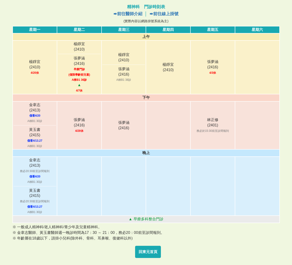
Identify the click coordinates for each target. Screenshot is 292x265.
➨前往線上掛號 (164, 13)
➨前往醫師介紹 (128, 13)
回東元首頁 (148, 252)
